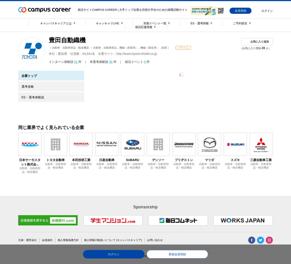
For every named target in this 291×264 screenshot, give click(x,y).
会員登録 (240, 10)
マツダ (209, 160)
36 (111, 62)
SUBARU (132, 160)
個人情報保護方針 (68, 240)
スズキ (235, 160)
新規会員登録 (177, 254)
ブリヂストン (184, 160)
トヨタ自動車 (55, 160)
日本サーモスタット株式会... (30, 162)
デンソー (158, 160)
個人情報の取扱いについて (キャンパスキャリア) (113, 240)
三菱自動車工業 (261, 160)
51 (76, 62)
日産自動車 (107, 160)
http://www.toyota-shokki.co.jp (137, 53)
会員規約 (47, 240)
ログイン (113, 254)
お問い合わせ (155, 240)
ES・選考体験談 (33, 97)
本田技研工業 (81, 160)
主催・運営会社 (27, 240)
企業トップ (29, 76)
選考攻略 (28, 86)
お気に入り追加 (259, 41)
